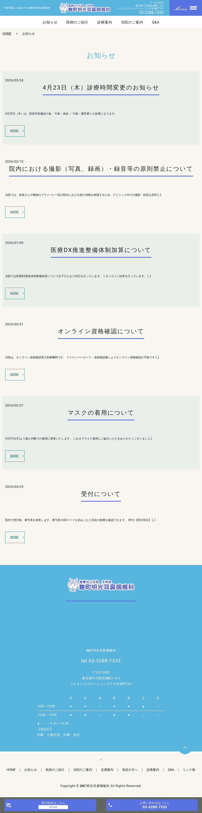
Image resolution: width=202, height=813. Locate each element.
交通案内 (107, 772)
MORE (14, 131)
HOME (6, 33)
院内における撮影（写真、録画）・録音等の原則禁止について (101, 169)
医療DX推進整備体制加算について (101, 250)
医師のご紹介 (77, 22)
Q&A (155, 22)
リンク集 (189, 772)
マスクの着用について (101, 413)
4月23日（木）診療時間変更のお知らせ (101, 87)
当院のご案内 (132, 22)
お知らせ (50, 22)
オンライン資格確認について (101, 332)
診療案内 (104, 22)
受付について (101, 495)
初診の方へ (130, 772)
